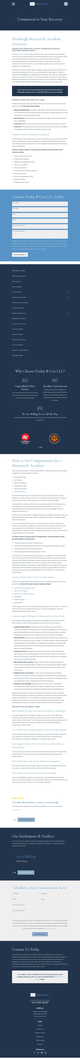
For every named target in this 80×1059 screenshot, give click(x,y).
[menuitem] (40, 276)
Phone (14, 214)
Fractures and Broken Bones (24, 594)
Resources (40, 1036)
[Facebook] (34, 1053)
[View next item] (41, 447)
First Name (16, 202)
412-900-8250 (40, 1002)
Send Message (20, 254)
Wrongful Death (19, 491)
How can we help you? (19, 231)
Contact (40, 1044)
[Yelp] (38, 1053)
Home (40, 1025)
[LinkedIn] (42, 1053)
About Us (40, 1029)
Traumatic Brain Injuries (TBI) (24, 588)
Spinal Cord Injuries (21, 591)
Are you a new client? (18, 225)
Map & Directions (40, 1016)
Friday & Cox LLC (20, 54)
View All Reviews (26, 820)
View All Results (26, 872)
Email (14, 219)
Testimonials (40, 1040)
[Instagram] (45, 1053)
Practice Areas (40, 1033)
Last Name (16, 208)
